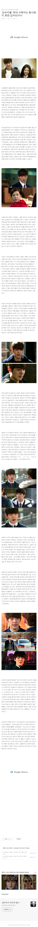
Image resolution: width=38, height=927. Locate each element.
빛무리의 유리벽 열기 (10, 903)
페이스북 (14, 865)
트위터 (23, 865)
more (34, 872)
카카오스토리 (19, 865)
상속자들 (15, 848)
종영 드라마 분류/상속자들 (10, 9)
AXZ (18, 925)
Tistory (28, 925)
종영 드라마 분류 (7, 848)
